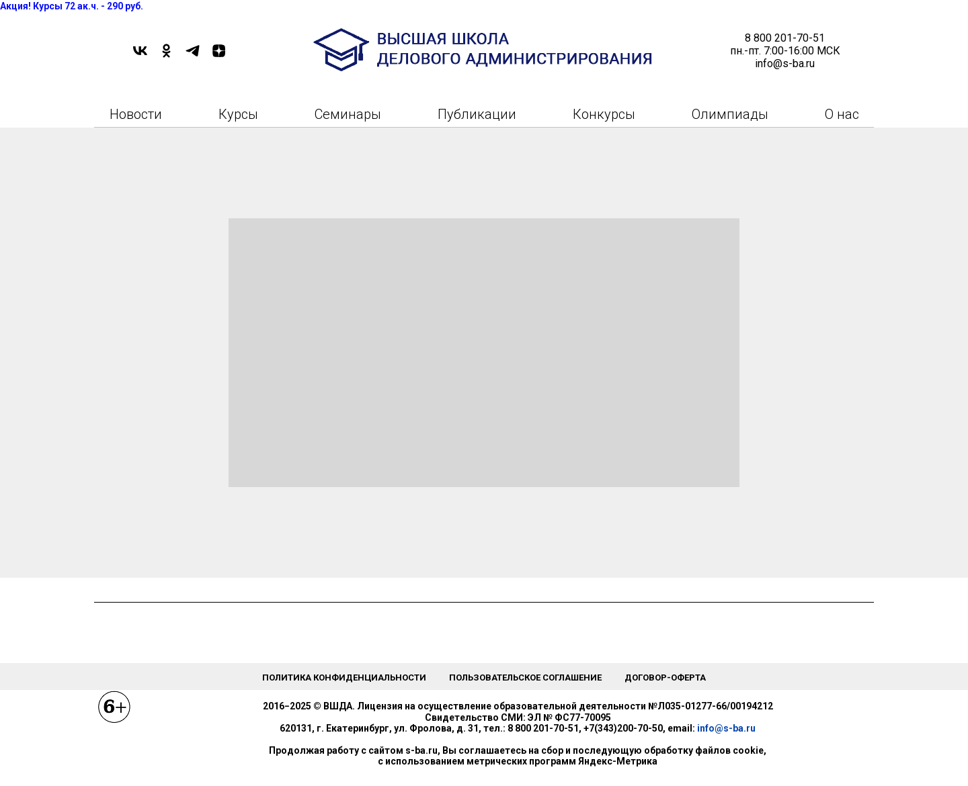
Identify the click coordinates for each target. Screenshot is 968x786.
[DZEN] (218, 55)
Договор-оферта (665, 677)
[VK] (140, 55)
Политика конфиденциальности (344, 677)
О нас (842, 114)
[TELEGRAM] (192, 55)
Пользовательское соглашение (525, 677)
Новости (136, 114)
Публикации (477, 114)
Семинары (348, 114)
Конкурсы (604, 114)
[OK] (166, 55)
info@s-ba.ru (726, 728)
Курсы (238, 114)
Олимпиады (730, 114)
